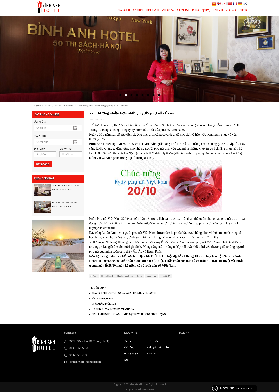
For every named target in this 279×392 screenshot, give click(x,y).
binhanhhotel (107, 276)
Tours (195, 10)
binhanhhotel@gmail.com (85, 362)
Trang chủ (124, 10)
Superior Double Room (65, 185)
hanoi (139, 276)
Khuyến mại (183, 10)
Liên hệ (127, 341)
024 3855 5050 (79, 348)
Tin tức (244, 10)
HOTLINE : (227, 388)
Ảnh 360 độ (168, 10)
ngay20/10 (165, 276)
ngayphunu (151, 276)
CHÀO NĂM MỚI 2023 (104, 303)
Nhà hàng (231, 10)
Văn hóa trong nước (64, 106)
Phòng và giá (131, 354)
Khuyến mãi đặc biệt (159, 347)
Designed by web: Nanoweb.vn (140, 389)
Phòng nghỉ (152, 10)
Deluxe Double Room (64, 202)
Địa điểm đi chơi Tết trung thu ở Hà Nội (113, 309)
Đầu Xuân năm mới (102, 298)
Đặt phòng (42, 164)
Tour (126, 360)
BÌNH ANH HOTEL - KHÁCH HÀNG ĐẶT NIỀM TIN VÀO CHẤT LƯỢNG (129, 314)
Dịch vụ (206, 10)
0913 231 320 (78, 355)
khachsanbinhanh (125, 276)
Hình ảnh (218, 10)
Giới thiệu (138, 10)
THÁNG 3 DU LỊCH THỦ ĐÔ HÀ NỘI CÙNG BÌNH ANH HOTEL (124, 293)
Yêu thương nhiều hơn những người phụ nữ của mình (102, 106)
